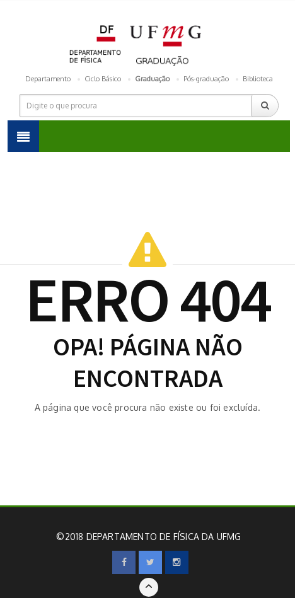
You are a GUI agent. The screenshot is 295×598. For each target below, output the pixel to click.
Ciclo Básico (102, 78)
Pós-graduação (206, 78)
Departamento (48, 78)
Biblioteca (258, 78)
